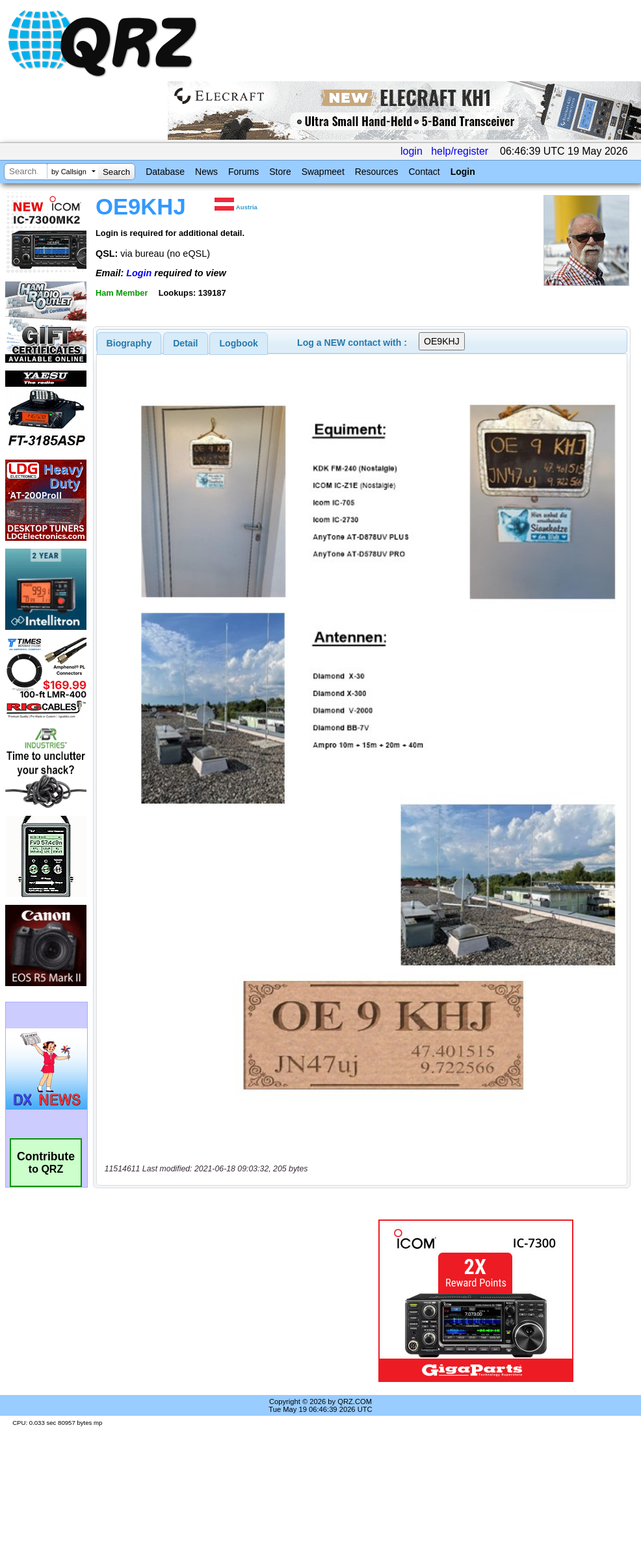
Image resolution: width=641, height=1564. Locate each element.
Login (463, 171)
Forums (243, 171)
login (411, 151)
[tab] (129, 343)
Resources (377, 171)
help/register (459, 151)
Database (165, 171)
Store (280, 171)
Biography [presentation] (129, 343)
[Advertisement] (217, 1301)
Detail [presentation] (185, 343)
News (206, 171)
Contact (423, 171)
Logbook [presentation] (239, 343)
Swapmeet (323, 171)
